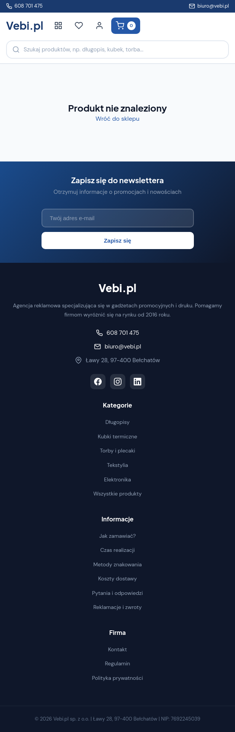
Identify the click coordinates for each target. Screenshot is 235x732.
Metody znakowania (117, 564)
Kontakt (117, 649)
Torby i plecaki (117, 450)
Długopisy (118, 422)
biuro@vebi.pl (209, 6)
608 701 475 (24, 6)
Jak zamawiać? (117, 535)
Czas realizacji (117, 550)
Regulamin (117, 663)
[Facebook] (98, 381)
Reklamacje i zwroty (117, 607)
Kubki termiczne (117, 436)
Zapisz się (117, 240)
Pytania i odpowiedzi (117, 593)
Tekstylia (117, 465)
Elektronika (117, 479)
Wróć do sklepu (117, 119)
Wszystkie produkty (117, 493)
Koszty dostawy (117, 578)
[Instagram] (117, 381)
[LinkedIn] (137, 381)
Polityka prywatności (117, 677)
